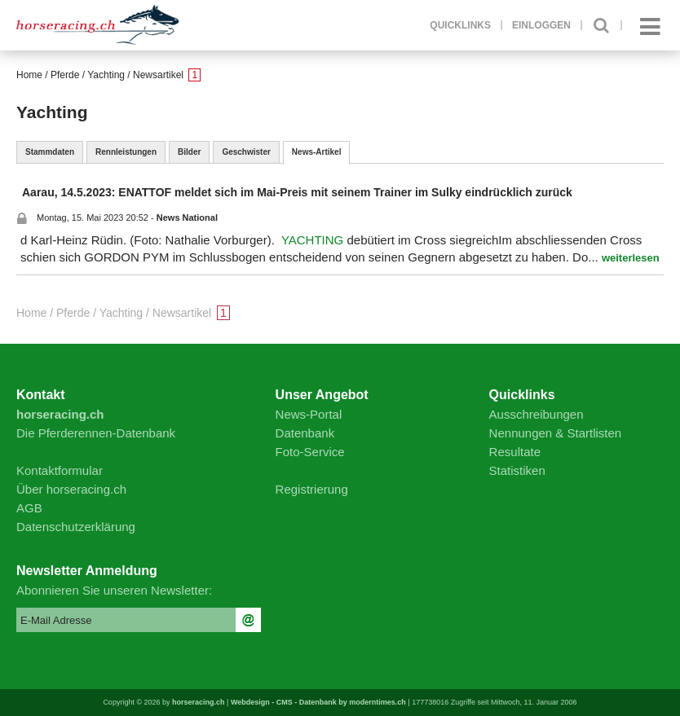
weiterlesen (631, 258)
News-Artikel (317, 151)
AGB (29, 508)
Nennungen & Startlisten (555, 433)
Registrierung (312, 489)
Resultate (515, 452)
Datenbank (305, 433)
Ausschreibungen (536, 414)
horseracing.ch (198, 702)
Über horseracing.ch (71, 489)
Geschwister (246, 151)
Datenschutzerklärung (75, 527)
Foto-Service (310, 452)
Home (29, 75)
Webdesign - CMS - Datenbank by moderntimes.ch (318, 702)
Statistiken (517, 470)
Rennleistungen (126, 151)
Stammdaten (49, 151)
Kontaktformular (59, 470)
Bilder (189, 151)
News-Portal (309, 414)
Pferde (65, 75)
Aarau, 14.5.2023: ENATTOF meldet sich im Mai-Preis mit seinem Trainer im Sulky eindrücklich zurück (297, 192)
